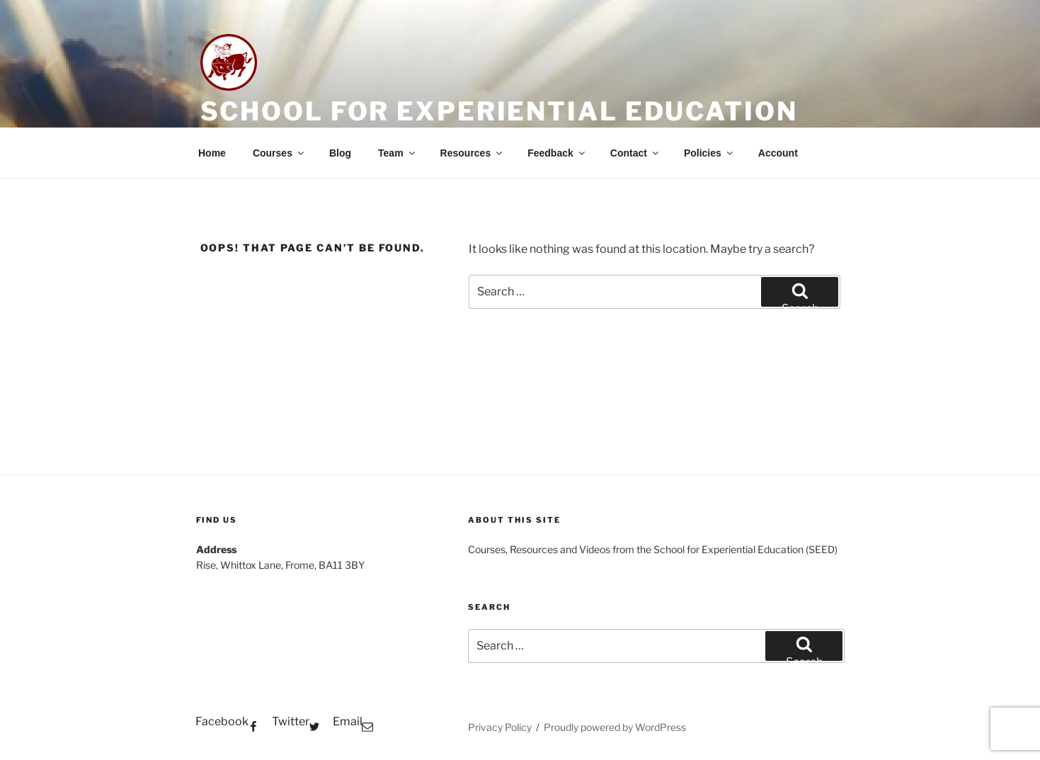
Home (212, 153)
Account (778, 153)
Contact (635, 153)
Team (397, 153)
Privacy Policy (500, 727)
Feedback (557, 153)
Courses (279, 153)
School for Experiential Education (499, 111)
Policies (709, 153)
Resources (472, 153)
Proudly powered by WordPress (615, 727)
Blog (340, 153)
